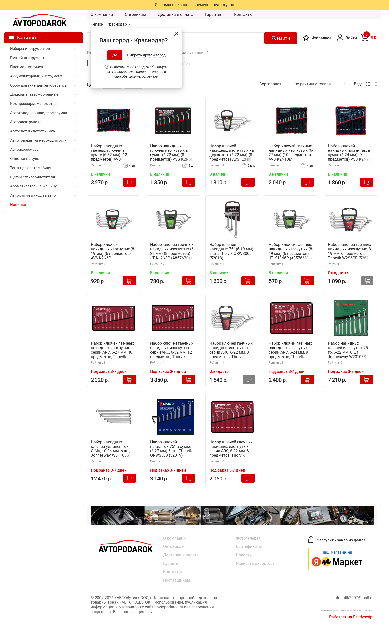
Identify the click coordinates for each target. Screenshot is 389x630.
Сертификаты (249, 546)
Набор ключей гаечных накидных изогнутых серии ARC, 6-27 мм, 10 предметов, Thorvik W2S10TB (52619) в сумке (112, 350)
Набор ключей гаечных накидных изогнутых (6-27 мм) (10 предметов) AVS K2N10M (291, 153)
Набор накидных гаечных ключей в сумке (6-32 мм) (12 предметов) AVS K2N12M (109, 153)
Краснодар (117, 24)
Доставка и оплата (175, 14)
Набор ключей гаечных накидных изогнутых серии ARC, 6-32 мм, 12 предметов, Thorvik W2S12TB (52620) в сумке (171, 350)
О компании (102, 14)
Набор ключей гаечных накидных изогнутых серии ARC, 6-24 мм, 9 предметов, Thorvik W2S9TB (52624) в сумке (290, 350)
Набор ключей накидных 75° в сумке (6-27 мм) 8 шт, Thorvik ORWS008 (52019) (171, 449)
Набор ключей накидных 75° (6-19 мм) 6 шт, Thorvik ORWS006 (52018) (231, 251)
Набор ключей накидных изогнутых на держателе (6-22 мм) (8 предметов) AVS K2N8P (231, 153)
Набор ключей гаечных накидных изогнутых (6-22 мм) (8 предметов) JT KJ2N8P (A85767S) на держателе (172, 251)
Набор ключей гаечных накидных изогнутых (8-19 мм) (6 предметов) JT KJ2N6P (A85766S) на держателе (291, 251)
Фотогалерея (248, 538)
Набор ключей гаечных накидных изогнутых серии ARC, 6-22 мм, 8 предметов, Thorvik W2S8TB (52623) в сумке (231, 449)
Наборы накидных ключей (184, 52)
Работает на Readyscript (351, 617)
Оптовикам (135, 14)
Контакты (243, 14)
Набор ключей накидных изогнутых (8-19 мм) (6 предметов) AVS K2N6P (113, 251)
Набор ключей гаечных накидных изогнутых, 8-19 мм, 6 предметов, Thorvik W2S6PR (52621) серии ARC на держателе (350, 251)
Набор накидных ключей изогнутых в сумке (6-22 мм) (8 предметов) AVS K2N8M (172, 153)
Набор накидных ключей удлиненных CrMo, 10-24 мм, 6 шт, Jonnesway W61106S (110, 449)
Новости (244, 555)
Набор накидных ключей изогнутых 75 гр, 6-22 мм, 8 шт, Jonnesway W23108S (348, 350)
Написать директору (255, 563)
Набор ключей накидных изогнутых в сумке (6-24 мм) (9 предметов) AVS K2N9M (350, 153)
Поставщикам (176, 580)
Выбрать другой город (146, 55)
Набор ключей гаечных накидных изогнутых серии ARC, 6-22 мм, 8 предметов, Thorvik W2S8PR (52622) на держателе (231, 350)
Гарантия (213, 14)
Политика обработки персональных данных (346, 610)
